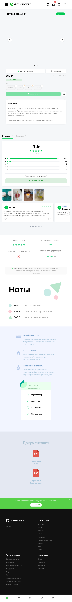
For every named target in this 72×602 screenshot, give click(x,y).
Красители (41, 540)
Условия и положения (13, 584)
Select (40, 552)
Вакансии (41, 571)
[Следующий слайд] (62, 40)
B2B (7, 578)
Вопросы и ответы (12, 574)
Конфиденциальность (13, 581)
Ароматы (60, 14)
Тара (39, 549)
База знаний (10, 565)
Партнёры (41, 565)
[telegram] (10, 529)
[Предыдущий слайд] (10, 40)
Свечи (40, 536)
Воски (40, 530)
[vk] (7, 529)
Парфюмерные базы (45, 543)
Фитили (40, 546)
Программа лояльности (14, 568)
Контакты (41, 568)
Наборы (40, 533)
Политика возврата (12, 587)
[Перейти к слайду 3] (37, 65)
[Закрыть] (70, 502)
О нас (40, 562)
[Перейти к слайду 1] (34, 65)
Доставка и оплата (12, 562)
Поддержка (10, 571)
